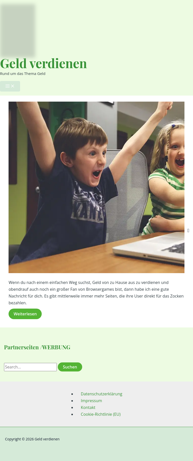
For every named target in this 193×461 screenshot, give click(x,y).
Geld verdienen (43, 63)
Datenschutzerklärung (101, 394)
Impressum (91, 400)
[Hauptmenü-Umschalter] (10, 86)
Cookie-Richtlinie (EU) (101, 414)
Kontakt (88, 407)
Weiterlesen (27, 314)
